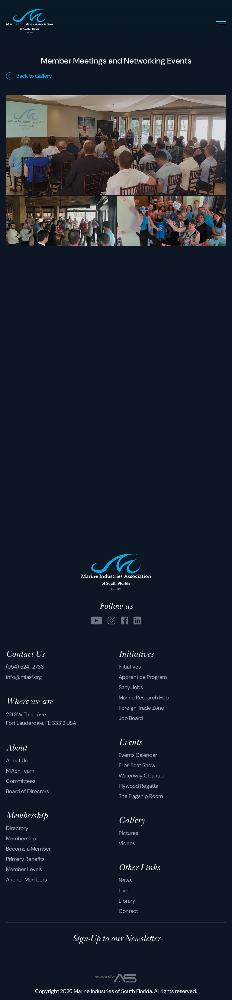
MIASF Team (20, 770)
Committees (20, 781)
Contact (128, 911)
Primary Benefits (25, 859)
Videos (127, 843)
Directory (17, 828)
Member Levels (24, 869)
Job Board (131, 718)
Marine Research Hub (144, 697)
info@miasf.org (24, 677)
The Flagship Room (141, 796)
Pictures (128, 833)
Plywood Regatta (138, 786)
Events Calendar (138, 755)
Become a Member (28, 848)
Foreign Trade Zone (141, 708)
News (125, 880)
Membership (21, 838)
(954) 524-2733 (25, 666)
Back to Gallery (29, 76)
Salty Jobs (131, 687)
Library (127, 900)
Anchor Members (26, 879)
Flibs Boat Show (137, 765)
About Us (16, 760)
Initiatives (130, 666)
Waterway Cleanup (141, 775)
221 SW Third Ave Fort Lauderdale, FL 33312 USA (41, 719)
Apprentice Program (143, 677)
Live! (124, 890)
